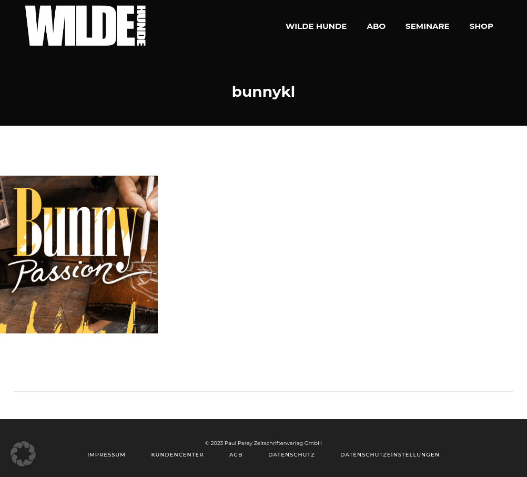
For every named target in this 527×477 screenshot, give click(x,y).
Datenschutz (291, 454)
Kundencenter (177, 454)
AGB (236, 454)
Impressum (106, 454)
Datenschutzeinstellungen (389, 454)
